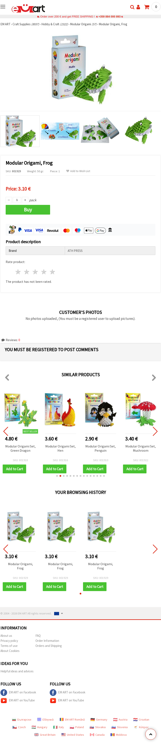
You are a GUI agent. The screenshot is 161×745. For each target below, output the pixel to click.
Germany (99, 719)
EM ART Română (72, 719)
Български (21, 719)
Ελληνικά (45, 719)
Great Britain (45, 735)
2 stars (27, 271)
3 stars (35, 271)
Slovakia (98, 727)
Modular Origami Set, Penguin (100, 448)
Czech (19, 727)
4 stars (44, 271)
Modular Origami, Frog (20, 566)
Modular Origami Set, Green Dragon (20, 448)
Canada (97, 735)
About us (6, 636)
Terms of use (9, 646)
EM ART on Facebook (18, 692)
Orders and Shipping (48, 646)
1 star (18, 271)
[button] (57, 476)
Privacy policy (9, 641)
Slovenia (120, 727)
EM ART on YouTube (17, 700)
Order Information (47, 641)
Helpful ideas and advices (17, 671)
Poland (77, 727)
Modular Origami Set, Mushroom (140, 448)
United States (72, 735)
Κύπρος (141, 727)
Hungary (39, 727)
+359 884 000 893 (109, 16)
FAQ (38, 636)
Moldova (118, 735)
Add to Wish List (78, 171)
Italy (58, 727)
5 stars (52, 271)
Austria (120, 719)
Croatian (141, 719)
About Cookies (9, 651)
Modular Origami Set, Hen (60, 448)
